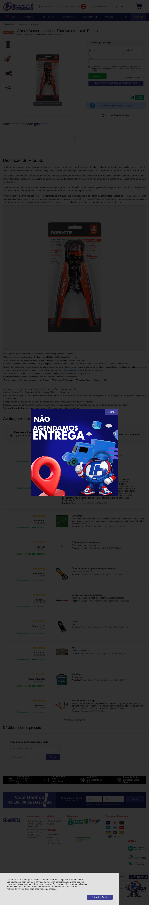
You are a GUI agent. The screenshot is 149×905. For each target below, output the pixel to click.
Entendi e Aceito (100, 897)
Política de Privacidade (18, 889)
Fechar (111, 412)
